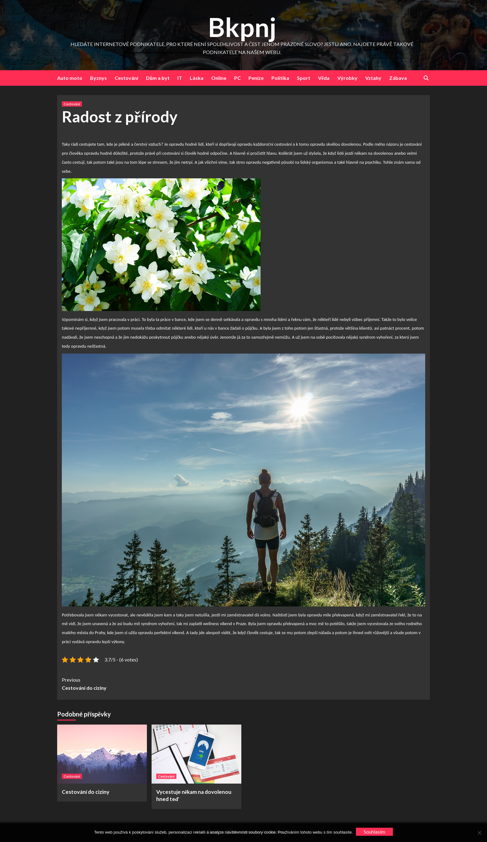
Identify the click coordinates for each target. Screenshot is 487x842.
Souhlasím (374, 832)
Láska (196, 78)
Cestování (126, 78)
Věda (324, 78)
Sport (303, 78)
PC (237, 78)
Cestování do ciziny (153, 683)
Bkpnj (242, 27)
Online (218, 78)
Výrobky (347, 78)
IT (179, 78)
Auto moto (69, 78)
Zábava (398, 78)
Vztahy (373, 78)
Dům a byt (158, 78)
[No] (479, 833)
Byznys (98, 78)
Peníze (256, 78)
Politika (280, 78)
